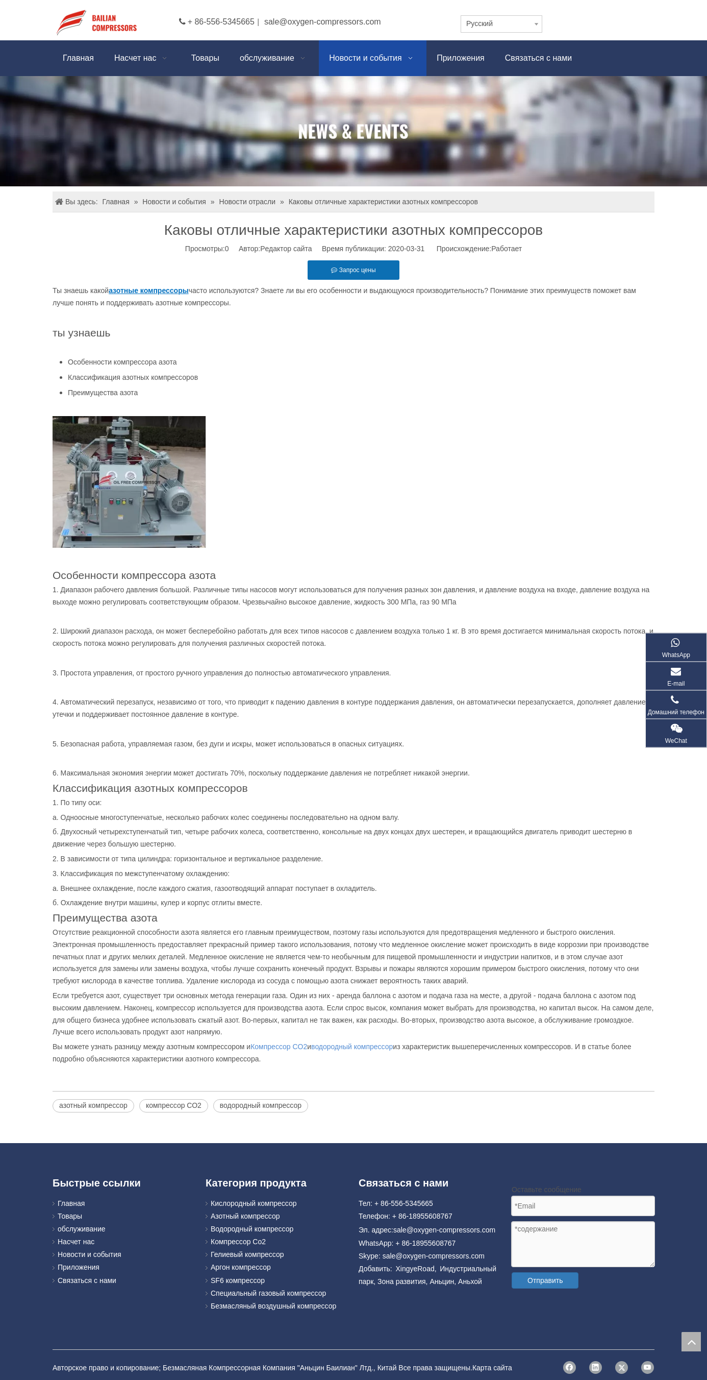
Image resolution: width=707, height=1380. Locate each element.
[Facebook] (569, 1367)
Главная (71, 1203)
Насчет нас (76, 1242)
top (691, 1341)
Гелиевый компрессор (247, 1254)
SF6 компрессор (238, 1280)
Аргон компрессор (241, 1267)
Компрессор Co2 (238, 1242)
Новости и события (89, 1254)
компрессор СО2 (173, 1105)
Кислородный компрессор (254, 1203)
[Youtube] (647, 1367)
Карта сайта (492, 1368)
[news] (353, 131)
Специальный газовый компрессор (268, 1293)
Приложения (78, 1267)
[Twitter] (621, 1367)
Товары (70, 1216)
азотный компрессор (93, 1105)
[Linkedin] (595, 1367)
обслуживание (82, 1229)
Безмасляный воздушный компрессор (273, 1306)
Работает (506, 249)
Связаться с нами (87, 1280)
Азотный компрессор (245, 1216)
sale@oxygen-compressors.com (322, 21)
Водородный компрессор (252, 1229)
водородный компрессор (260, 1105)
